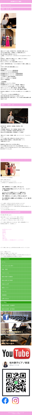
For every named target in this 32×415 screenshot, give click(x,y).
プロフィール (5, 273)
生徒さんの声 (5, 284)
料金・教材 (5, 269)
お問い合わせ (5, 298)
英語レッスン (5, 287)
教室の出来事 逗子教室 (8, 309)
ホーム (3, 262)
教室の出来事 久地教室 (8, 305)
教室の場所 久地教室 (7, 276)
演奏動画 (4, 295)
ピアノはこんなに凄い (7, 265)
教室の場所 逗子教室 (7, 280)
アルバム (4, 291)
